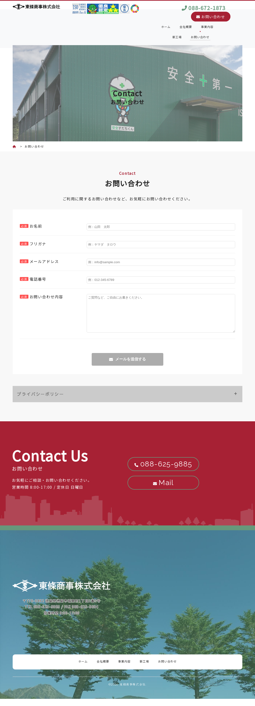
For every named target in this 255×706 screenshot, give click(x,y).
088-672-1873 (206, 7)
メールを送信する (130, 366)
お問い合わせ (210, 16)
